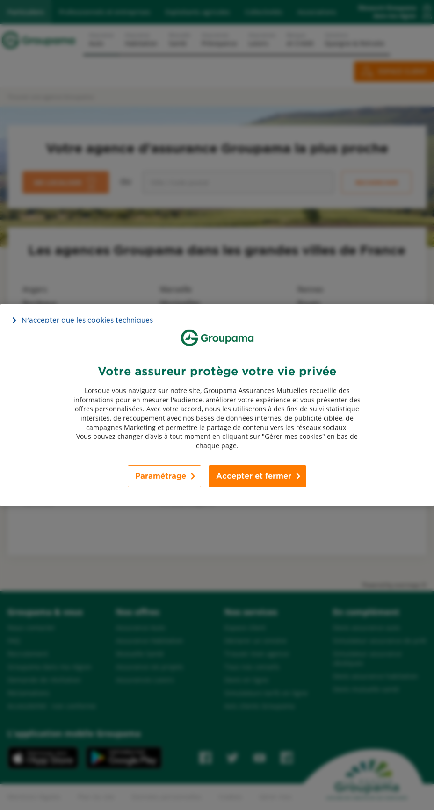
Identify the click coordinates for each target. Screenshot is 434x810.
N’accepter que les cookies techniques (87, 319)
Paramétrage (160, 476)
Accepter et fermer (253, 476)
